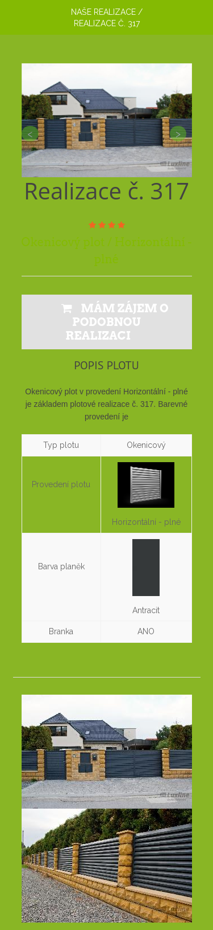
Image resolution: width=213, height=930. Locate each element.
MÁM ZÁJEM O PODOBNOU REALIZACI (114, 321)
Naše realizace (103, 12)
